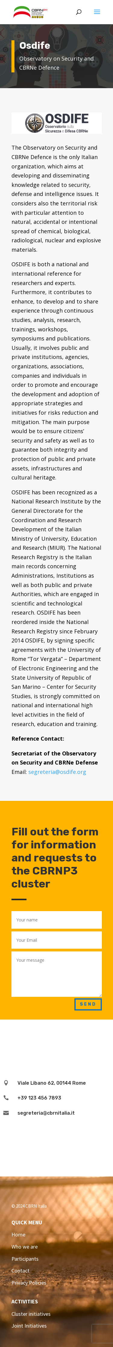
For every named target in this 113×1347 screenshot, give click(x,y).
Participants (25, 1258)
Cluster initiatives (31, 1313)
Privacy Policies (28, 1282)
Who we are (24, 1246)
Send (88, 1004)
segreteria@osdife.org (57, 771)
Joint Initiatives (29, 1325)
